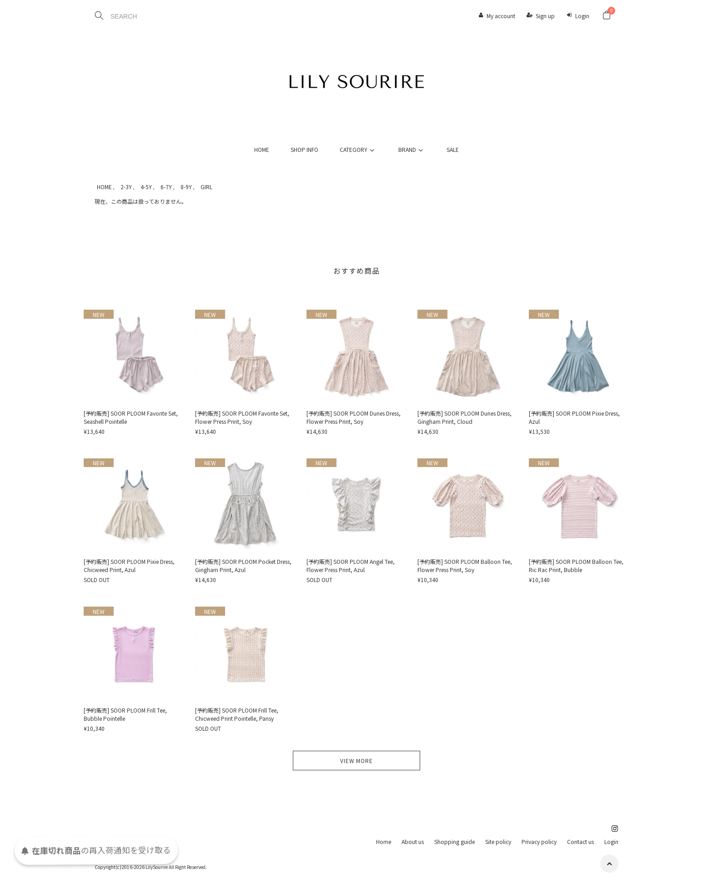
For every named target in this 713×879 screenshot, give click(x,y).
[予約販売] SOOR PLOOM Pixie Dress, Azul (574, 417)
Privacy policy (539, 841)
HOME (261, 149)
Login (582, 16)
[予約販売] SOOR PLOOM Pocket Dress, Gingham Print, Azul (243, 565)
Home (383, 841)
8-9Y (186, 187)
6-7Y (166, 187)
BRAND (412, 149)
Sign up (545, 16)
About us (413, 841)
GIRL (206, 187)
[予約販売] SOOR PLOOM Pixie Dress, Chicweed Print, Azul (129, 565)
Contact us (580, 841)
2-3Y (126, 187)
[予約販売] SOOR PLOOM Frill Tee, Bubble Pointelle (125, 714)
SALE (453, 149)
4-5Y (146, 187)
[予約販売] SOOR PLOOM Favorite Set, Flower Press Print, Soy (242, 417)
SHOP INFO (304, 149)
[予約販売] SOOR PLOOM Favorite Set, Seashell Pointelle (131, 417)
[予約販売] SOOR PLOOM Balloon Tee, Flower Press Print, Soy (464, 565)
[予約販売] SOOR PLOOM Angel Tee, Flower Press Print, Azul (350, 565)
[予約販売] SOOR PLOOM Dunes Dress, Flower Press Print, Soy (353, 417)
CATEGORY (358, 149)
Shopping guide (454, 841)
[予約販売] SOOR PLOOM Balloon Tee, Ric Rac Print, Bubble (576, 565)
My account (501, 16)
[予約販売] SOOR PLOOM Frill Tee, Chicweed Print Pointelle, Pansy (236, 714)
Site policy (498, 841)
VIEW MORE (356, 760)
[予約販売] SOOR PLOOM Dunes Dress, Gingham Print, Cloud (464, 417)
